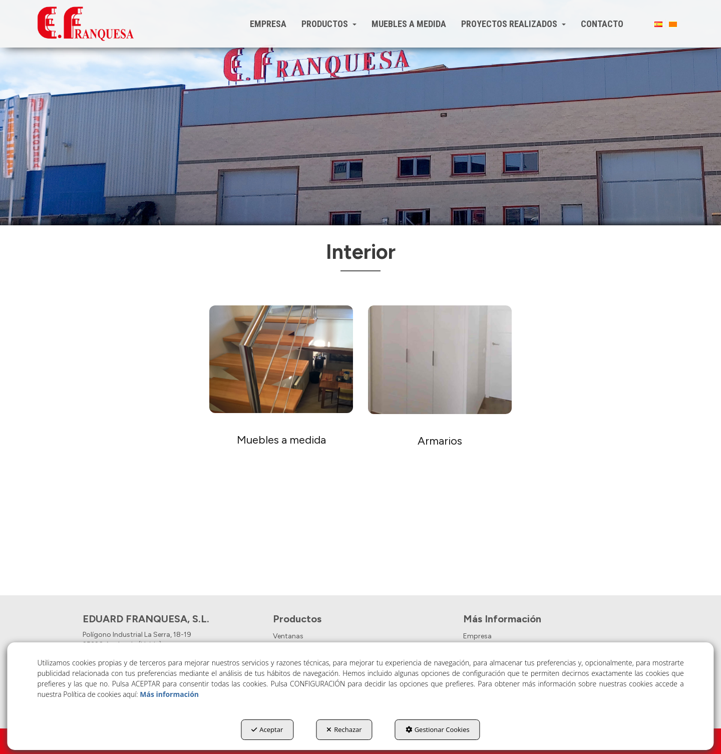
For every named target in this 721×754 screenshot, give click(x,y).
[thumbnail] (281, 425)
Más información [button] (169, 694)
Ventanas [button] (288, 636)
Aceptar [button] (267, 729)
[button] (85, 24)
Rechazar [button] (344, 729)
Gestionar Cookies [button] (438, 729)
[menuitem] (268, 24)
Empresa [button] (477, 636)
